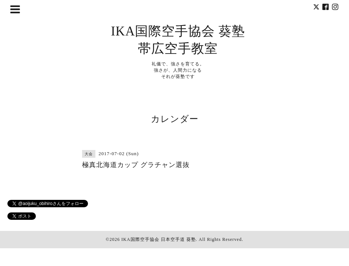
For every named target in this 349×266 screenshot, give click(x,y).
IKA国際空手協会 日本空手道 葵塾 (158, 239)
